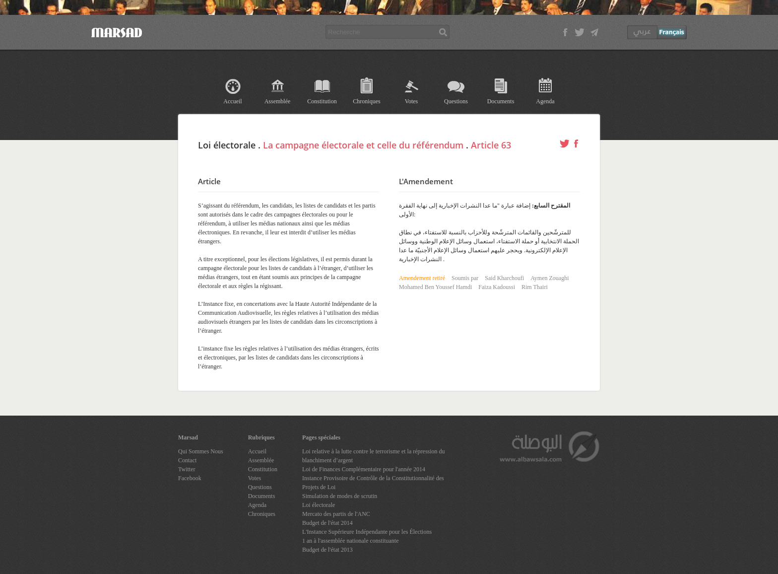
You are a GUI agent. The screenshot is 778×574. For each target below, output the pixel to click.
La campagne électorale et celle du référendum (363, 145)
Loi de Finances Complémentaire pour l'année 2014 (363, 469)
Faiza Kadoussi (496, 287)
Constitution (321, 101)
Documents (501, 101)
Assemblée (277, 101)
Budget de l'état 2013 (327, 549)
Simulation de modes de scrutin (339, 496)
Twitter (186, 469)
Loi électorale (318, 505)
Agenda (545, 101)
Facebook (189, 478)
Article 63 (491, 145)
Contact (187, 460)
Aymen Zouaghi (549, 278)
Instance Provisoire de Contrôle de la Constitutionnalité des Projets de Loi (373, 483)
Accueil (232, 101)
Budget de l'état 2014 (327, 522)
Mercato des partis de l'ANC (336, 513)
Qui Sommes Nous (200, 451)
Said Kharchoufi (504, 278)
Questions (456, 101)
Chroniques (366, 101)
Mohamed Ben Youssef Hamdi (435, 287)
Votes (411, 101)
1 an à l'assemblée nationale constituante (350, 540)
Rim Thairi (534, 287)
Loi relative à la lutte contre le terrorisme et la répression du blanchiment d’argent (373, 456)
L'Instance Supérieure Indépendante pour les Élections (367, 531)
